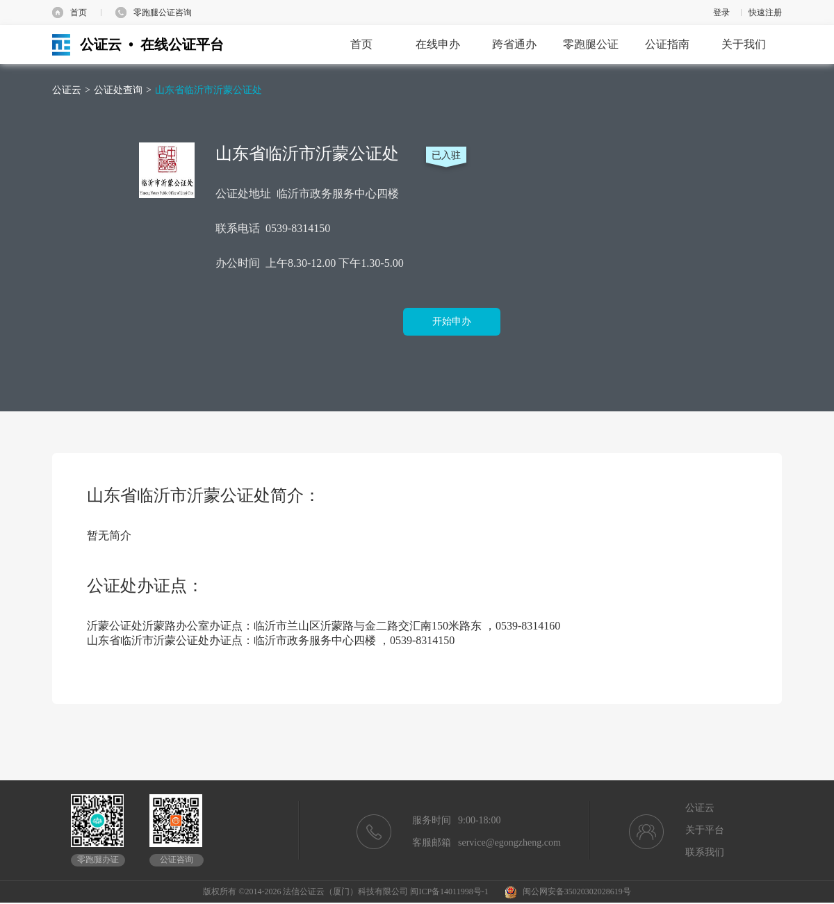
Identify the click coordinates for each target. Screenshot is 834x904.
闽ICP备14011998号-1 (449, 891)
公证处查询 (118, 90)
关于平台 (704, 830)
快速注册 (765, 12)
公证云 (66, 90)
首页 (78, 12)
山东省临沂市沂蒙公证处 (208, 90)
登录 (721, 12)
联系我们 (704, 852)
